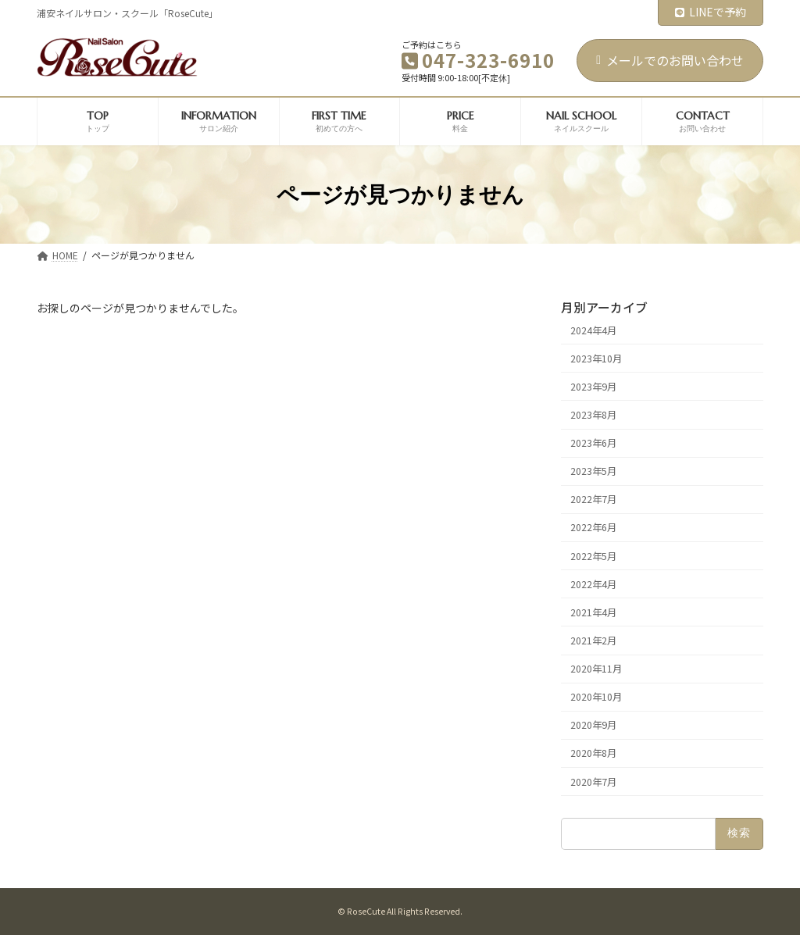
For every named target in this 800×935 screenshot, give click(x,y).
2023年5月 (593, 471)
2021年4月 (593, 612)
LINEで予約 (710, 12)
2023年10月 (596, 359)
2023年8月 (593, 415)
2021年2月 (593, 640)
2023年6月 (593, 443)
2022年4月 (593, 584)
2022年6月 (593, 528)
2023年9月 (593, 387)
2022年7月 (593, 500)
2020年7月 (593, 782)
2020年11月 (596, 669)
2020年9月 (593, 726)
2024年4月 (593, 330)
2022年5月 (593, 556)
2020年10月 (596, 697)
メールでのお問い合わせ (670, 60)
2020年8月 (593, 754)
